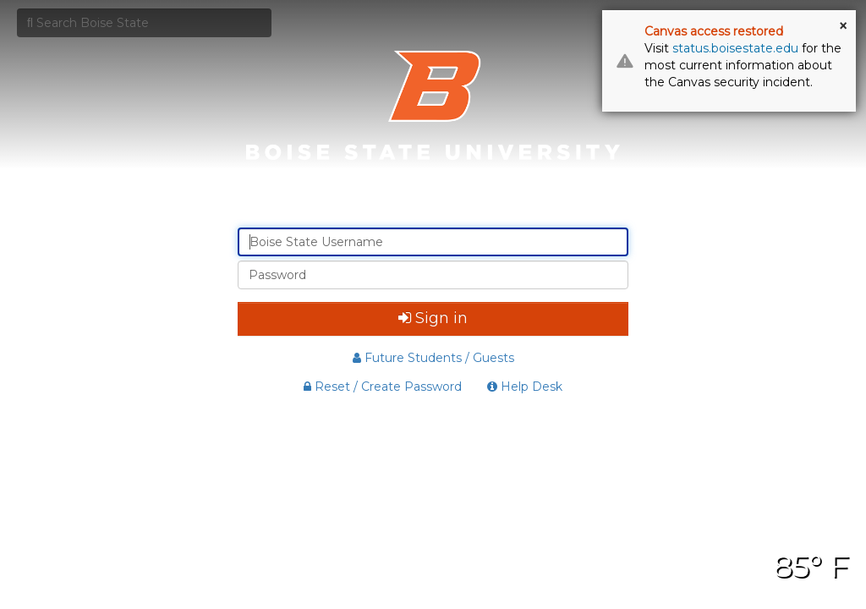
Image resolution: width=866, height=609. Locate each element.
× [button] (843, 26)
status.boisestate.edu (735, 48)
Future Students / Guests (433, 357)
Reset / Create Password (383, 386)
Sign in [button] (433, 318)
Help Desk (524, 386)
